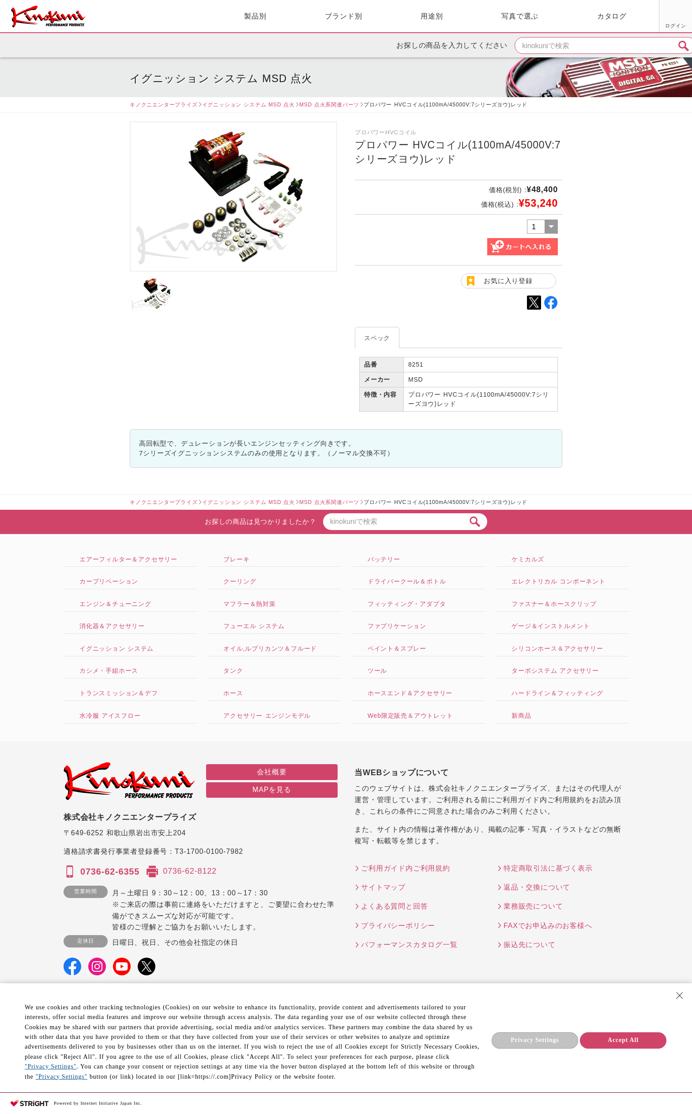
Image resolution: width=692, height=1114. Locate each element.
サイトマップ (383, 887)
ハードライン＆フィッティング (557, 693)
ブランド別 (247, 16)
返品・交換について (537, 887)
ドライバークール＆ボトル (407, 581)
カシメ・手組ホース (108, 670)
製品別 (159, 16)
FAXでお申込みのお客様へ (548, 925)
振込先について (530, 944)
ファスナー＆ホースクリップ (553, 603)
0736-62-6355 (109, 871)
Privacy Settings (535, 1040)
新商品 (521, 715)
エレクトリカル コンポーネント (558, 581)
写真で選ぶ (423, 16)
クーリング (239, 581)
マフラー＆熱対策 (249, 603)
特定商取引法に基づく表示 (548, 868)
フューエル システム (254, 625)
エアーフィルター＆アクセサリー (128, 559)
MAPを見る (271, 789)
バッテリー (384, 559)
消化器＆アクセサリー (112, 625)
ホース (233, 693)
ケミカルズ (527, 559)
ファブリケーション (397, 625)
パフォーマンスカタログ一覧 (409, 944)
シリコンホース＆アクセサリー (557, 648)
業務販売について (533, 906)
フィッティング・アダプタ (407, 603)
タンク (233, 670)
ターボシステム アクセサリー (555, 670)
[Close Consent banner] (679, 995)
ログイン (576, 25)
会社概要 (271, 772)
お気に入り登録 (508, 280)
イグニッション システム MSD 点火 (248, 105)
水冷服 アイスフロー (110, 715)
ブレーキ (236, 559)
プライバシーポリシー (398, 925)
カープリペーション (108, 581)
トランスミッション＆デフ (118, 693)
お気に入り (610, 25)
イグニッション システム (116, 648)
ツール (377, 670)
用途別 (335, 16)
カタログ (515, 16)
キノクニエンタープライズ (164, 105)
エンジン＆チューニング (115, 603)
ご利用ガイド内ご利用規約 (405, 868)
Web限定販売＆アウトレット (410, 715)
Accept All (623, 1040)
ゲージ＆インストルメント (550, 625)
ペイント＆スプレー (397, 648)
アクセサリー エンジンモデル (267, 715)
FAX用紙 (642, 25)
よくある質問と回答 (394, 906)
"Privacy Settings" (50, 1066)
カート (679, 17)
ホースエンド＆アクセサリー (410, 693)
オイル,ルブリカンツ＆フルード (270, 648)
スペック (377, 337)
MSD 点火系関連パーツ (329, 105)
